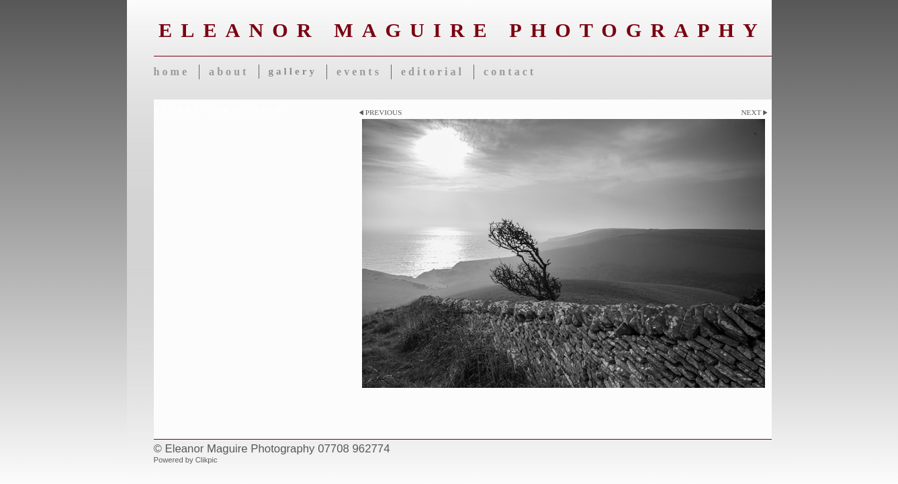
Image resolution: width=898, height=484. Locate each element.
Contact (510, 71)
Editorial (432, 71)
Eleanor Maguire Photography (462, 30)
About (229, 71)
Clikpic (206, 460)
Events (358, 71)
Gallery (293, 71)
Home (172, 71)
